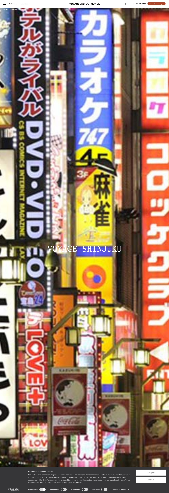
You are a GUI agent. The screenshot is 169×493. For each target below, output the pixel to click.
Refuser (151, 479)
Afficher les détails (118, 489)
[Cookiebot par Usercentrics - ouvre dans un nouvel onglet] (14, 488)
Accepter (151, 472)
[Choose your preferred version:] (127, 4)
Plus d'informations (76, 482)
